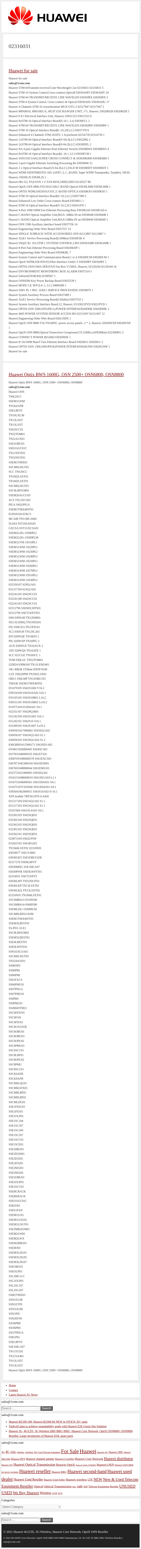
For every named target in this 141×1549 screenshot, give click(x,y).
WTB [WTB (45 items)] (54, 1493)
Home (12, 1385)
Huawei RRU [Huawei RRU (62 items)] (59, 1471)
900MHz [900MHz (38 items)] (20, 1452)
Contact (13, 1390)
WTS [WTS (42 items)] (60, 1493)
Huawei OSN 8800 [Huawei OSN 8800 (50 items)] (124, 1465)
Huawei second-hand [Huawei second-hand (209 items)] (87, 1471)
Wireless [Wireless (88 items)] (45, 1493)
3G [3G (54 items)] (3, 1452)
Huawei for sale (23, 70)
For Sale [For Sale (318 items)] (70, 1451)
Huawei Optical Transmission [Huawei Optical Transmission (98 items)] (34, 1464)
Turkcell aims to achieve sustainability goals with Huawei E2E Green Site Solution (57, 1426)
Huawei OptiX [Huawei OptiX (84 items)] (65, 1464)
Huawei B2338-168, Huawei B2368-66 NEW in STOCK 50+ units (48, 1421)
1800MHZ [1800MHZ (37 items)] (29, 1452)
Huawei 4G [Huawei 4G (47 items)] (102, 1452)
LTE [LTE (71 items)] (90, 1479)
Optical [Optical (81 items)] (38, 1486)
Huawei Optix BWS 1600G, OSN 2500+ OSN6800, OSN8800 (66, 374)
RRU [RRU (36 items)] (74, 1487)
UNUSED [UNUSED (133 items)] (127, 1486)
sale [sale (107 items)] (80, 1486)
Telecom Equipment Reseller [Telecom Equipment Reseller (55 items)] (103, 1486)
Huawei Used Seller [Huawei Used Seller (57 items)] (54, 1479)
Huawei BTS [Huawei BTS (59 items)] (18, 1458)
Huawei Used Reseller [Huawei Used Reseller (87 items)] (28, 1479)
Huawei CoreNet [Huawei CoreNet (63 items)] (64, 1458)
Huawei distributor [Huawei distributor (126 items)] (118, 1458)
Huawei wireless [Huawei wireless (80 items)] (76, 1479)
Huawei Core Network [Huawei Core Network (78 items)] (89, 1459)
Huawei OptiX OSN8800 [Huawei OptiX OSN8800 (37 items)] (86, 1465)
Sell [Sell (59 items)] (85, 1486)
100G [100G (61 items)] (13, 1452)
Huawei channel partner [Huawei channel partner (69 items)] (40, 1458)
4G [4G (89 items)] (7, 1452)
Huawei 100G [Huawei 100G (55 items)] (116, 1452)
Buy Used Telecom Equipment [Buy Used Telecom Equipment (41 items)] (47, 1452)
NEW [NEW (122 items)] (97, 1479)
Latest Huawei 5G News (23, 1394)
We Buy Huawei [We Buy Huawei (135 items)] (26, 1493)
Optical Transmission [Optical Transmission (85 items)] (57, 1486)
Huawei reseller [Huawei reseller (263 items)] (35, 1471)
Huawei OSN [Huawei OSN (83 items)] (105, 1464)
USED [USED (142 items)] (6, 1492)
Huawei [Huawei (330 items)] (88, 1451)
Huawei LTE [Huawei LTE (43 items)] (7, 1465)
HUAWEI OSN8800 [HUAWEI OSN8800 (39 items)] (10, 1472)
